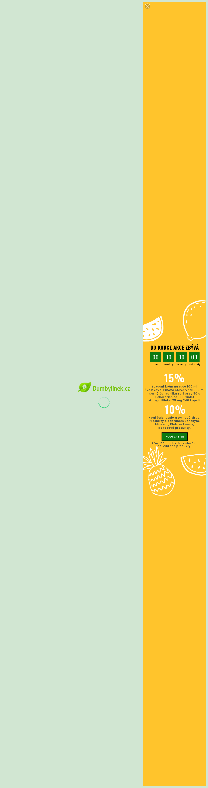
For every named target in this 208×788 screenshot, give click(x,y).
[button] (147, 6)
